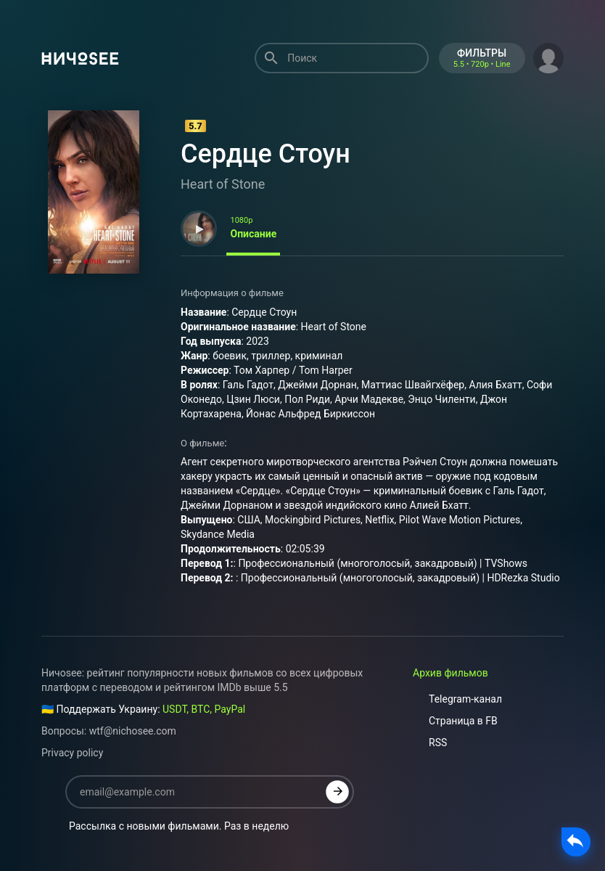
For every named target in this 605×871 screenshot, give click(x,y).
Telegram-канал (457, 699)
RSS (430, 742)
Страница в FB (455, 721)
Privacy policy (72, 752)
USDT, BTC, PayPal (203, 709)
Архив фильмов (450, 673)
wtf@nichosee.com (132, 731)
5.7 (195, 125)
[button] (548, 56)
